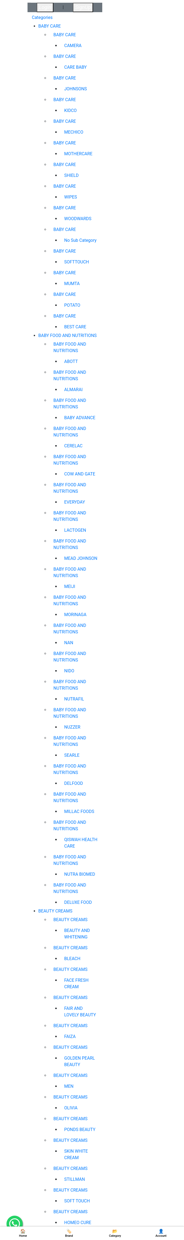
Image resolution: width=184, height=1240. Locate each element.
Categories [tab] (42, 17)
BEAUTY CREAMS (55, 911)
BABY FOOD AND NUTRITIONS (67, 335)
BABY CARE (49, 26)
